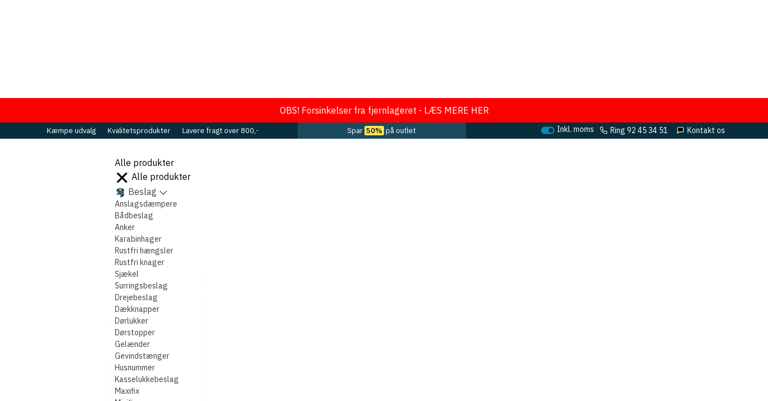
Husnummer (135, 368)
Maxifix (127, 391)
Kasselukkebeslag (147, 379)
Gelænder (132, 344)
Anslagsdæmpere (146, 204)
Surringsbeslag (141, 286)
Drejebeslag (136, 297)
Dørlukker (131, 321)
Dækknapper (137, 309)
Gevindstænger (142, 356)
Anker (125, 227)
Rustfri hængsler (144, 251)
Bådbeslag (134, 216)
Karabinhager (138, 239)
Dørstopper (135, 332)
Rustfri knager (139, 262)
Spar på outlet (381, 130)
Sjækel (127, 274)
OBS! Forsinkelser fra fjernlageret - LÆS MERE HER (384, 110)
